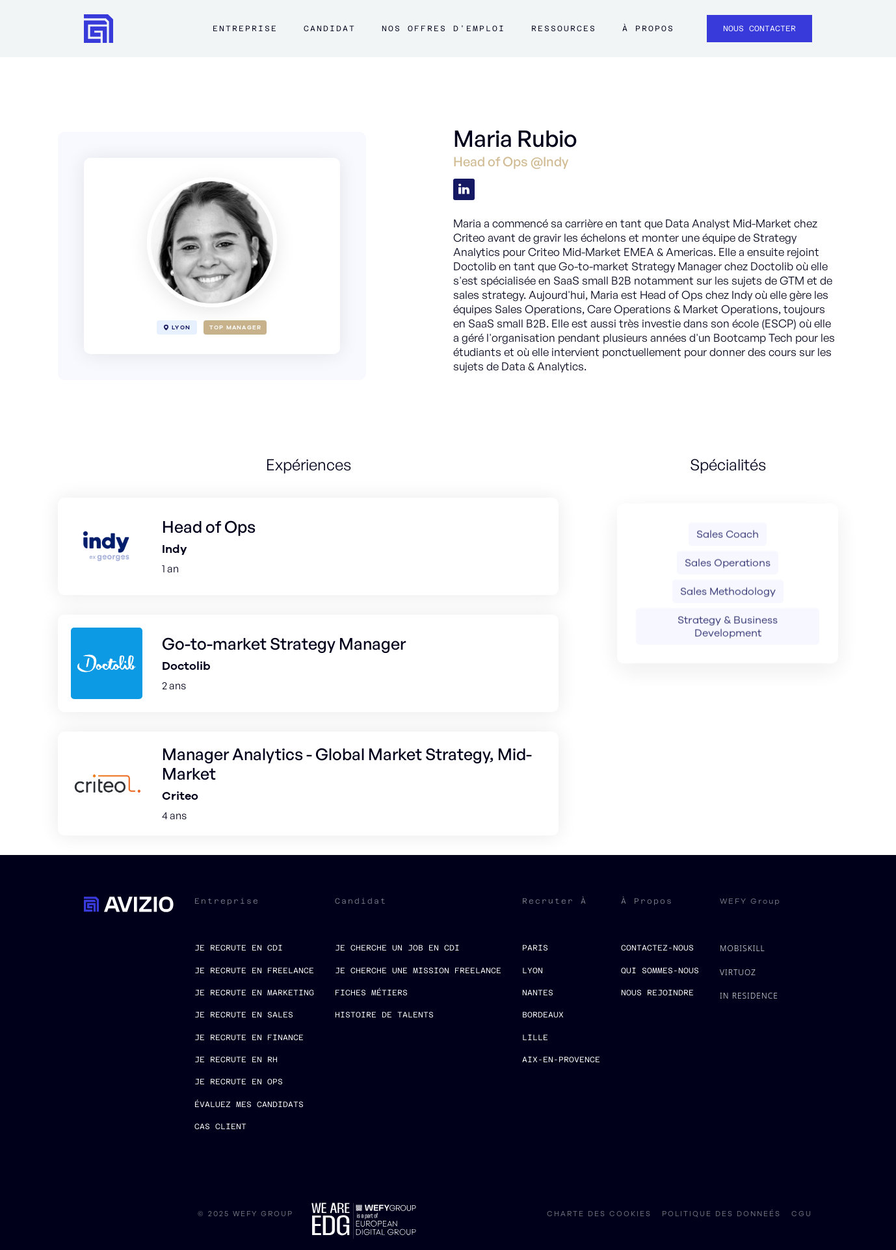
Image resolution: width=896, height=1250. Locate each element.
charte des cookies (599, 1214)
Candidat (330, 28)
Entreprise (245, 28)
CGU (801, 1214)
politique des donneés (721, 1214)
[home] (98, 29)
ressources (563, 28)
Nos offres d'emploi (443, 28)
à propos (648, 28)
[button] (245, 35)
